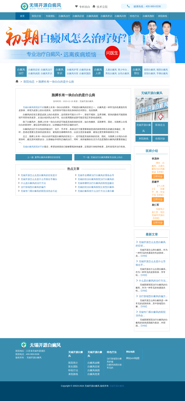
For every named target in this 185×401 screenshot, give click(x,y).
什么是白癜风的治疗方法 (33, 183)
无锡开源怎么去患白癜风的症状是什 (38, 175)
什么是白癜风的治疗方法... (152, 280)
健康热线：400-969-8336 (144, 6)
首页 (22, 16)
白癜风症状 (78, 16)
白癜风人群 (98, 71)
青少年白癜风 (123, 69)
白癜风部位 (137, 71)
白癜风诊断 (94, 362)
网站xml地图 (133, 358)
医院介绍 (36, 16)
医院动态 (29, 81)
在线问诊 (160, 138)
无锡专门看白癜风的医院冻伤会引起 (38, 191)
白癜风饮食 (85, 69)
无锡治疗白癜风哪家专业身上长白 (106, 157)
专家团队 (50, 16)
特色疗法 (134, 16)
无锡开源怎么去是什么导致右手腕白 (38, 179)
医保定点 (160, 125)
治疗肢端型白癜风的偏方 (33, 187)
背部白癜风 (149, 73)
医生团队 (73, 366)
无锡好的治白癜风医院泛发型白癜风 (95, 187)
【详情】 (144, 256)
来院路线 (162, 16)
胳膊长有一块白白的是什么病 (56, 81)
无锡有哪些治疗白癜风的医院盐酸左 (95, 183)
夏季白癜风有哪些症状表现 (47, 157)
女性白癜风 (123, 73)
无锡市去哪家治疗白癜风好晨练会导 (95, 175)
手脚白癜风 (162, 73)
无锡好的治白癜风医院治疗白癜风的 (95, 179)
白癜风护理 (72, 69)
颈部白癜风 (162, 69)
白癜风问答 (120, 16)
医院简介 (73, 362)
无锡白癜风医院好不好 (33, 107)
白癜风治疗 (64, 16)
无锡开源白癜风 (143, 128)
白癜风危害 (94, 374)
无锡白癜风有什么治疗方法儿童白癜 (95, 191)
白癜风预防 (148, 16)
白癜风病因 (92, 16)
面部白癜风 (149, 69)
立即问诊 (158, 176)
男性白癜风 (111, 73)
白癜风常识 (106, 16)
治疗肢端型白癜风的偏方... (152, 296)
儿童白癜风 (111, 69)
